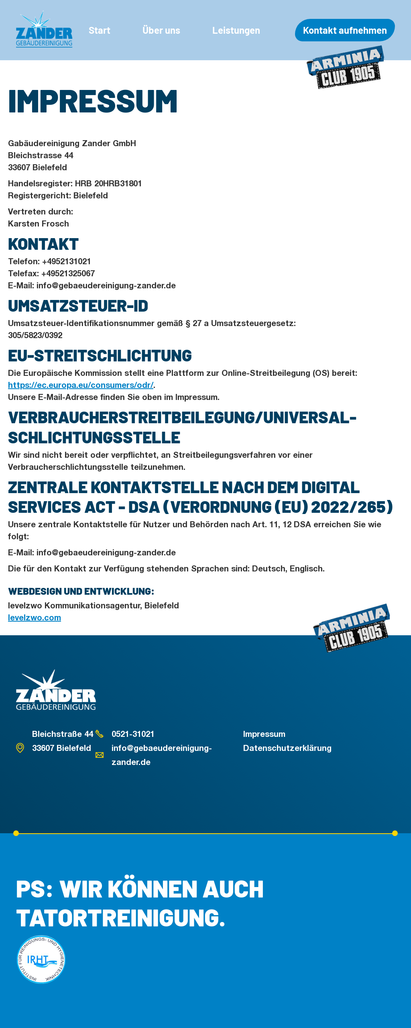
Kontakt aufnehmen (345, 30)
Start (99, 30)
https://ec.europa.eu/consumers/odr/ (80, 385)
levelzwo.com (34, 617)
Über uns (161, 30)
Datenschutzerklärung (287, 748)
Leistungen (236, 30)
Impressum (264, 733)
